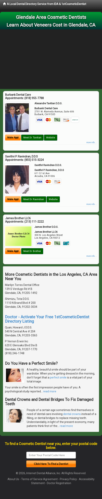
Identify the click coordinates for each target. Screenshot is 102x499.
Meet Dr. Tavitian (32, 137)
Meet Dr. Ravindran (33, 199)
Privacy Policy (68, 479)
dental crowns (72, 414)
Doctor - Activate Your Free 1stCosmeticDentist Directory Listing (47, 319)
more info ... (91, 142)
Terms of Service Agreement (39, 479)
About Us (13, 479)
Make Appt (13, 137)
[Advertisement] (51, 59)
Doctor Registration (59, 483)
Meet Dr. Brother (32, 251)
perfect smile (58, 377)
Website (50, 137)
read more (49, 391)
